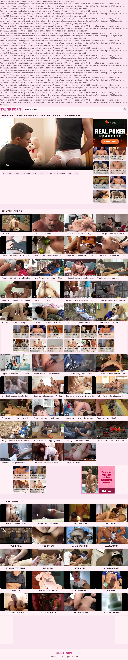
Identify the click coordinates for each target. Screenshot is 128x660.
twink (18, 173)
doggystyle (54, 173)
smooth (44, 173)
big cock (36, 173)
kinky (76, 173)
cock (69, 173)
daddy (62, 173)
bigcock (11, 173)
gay (4, 173)
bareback (26, 173)
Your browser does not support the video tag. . (46, 144)
